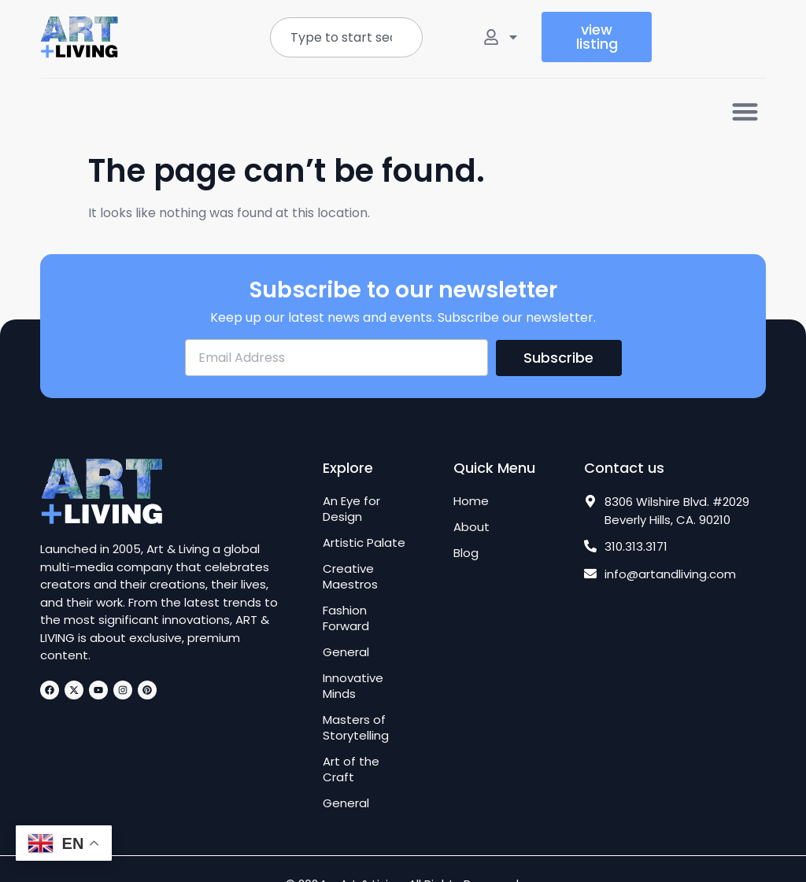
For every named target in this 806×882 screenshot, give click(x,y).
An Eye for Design (351, 509)
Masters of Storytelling (356, 728)
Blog (466, 553)
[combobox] (346, 37)
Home (471, 501)
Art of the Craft (351, 769)
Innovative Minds (353, 686)
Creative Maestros (350, 576)
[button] (745, 111)
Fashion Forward (346, 618)
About (471, 527)
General (346, 652)
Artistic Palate (364, 543)
